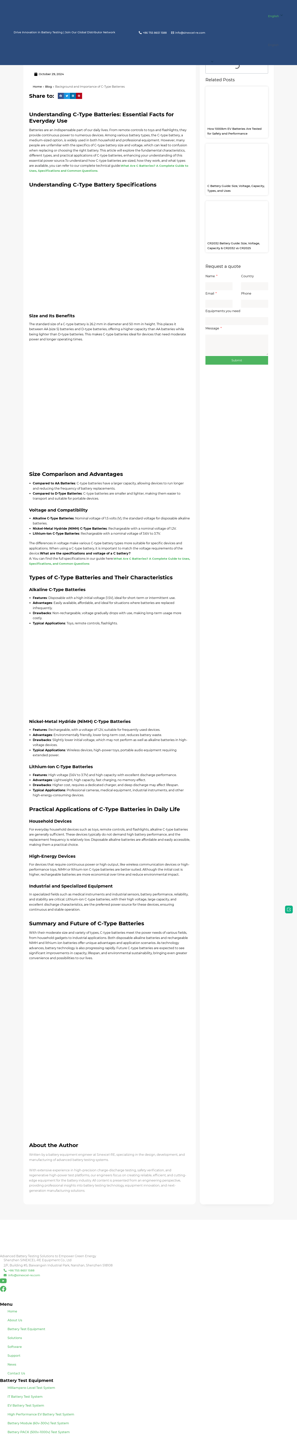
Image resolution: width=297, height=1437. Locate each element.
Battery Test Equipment (26, 1329)
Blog (49, 87)
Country (247, 276)
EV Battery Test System (26, 1405)
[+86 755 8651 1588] (153, 32)
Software (15, 1347)
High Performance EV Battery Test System (41, 1414)
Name (210, 276)
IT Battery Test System (25, 1396)
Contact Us (16, 1373)
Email (210, 293)
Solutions (15, 1338)
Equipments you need (222, 311)
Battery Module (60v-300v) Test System (38, 1423)
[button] (247, 45)
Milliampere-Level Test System (31, 1388)
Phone (246, 293)
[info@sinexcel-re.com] (188, 32)
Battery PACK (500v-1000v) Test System (39, 1432)
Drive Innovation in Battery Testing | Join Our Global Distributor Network (64, 32)
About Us (15, 1320)
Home (37, 87)
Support (14, 1355)
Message (212, 328)
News (12, 1364)
